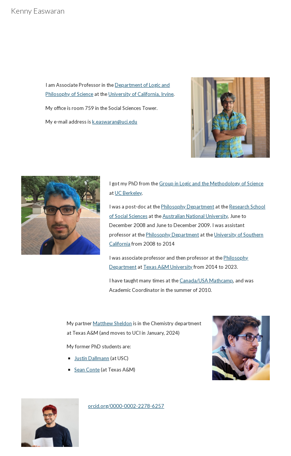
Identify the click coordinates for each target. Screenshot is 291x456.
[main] (113, 103)
